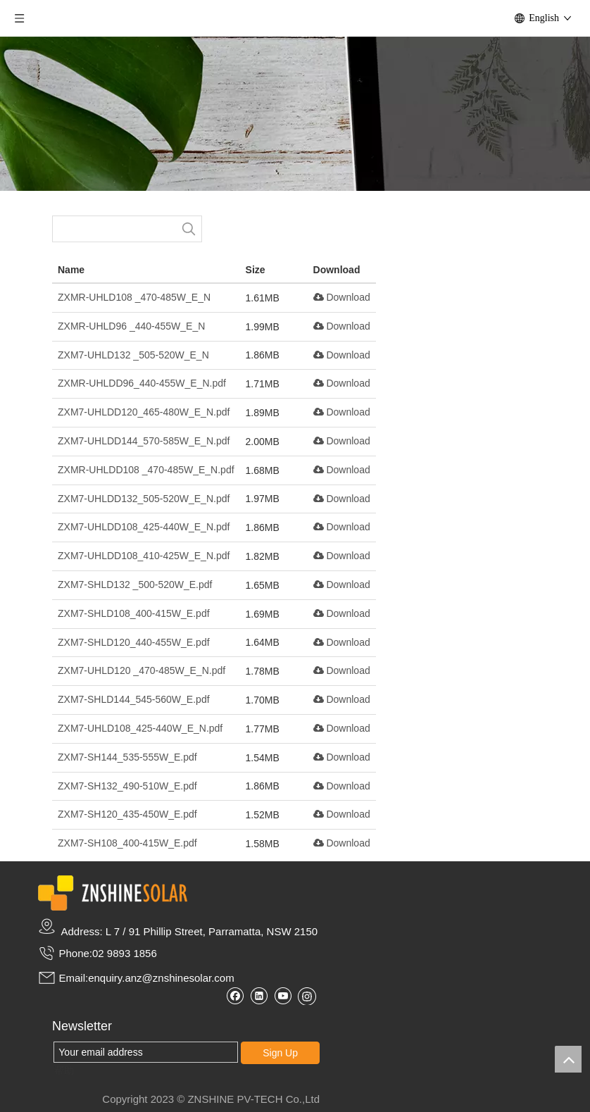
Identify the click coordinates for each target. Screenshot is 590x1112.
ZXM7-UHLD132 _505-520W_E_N (133, 355)
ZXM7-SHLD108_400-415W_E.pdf (134, 613)
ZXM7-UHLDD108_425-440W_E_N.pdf (144, 526)
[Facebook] (235, 995)
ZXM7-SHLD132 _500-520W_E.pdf (135, 584)
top (568, 1059)
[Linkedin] (259, 995)
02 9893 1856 (124, 953)
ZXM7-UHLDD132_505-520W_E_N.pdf (144, 498)
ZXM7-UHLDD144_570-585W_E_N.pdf (144, 440)
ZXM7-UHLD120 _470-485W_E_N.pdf (141, 670)
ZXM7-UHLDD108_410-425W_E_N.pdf (144, 555)
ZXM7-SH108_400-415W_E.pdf (127, 843)
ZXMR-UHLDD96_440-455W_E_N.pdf (142, 383)
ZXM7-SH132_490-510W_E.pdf (127, 786)
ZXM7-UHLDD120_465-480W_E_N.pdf (144, 412)
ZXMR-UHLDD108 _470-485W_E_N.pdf (146, 469)
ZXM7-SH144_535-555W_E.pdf (127, 757)
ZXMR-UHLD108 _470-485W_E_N (134, 297)
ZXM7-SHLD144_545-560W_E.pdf (134, 699)
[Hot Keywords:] (188, 229)
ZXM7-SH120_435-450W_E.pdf (127, 814)
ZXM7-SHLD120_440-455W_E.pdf (134, 642)
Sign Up (280, 1052)
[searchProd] (114, 229)
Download (341, 297)
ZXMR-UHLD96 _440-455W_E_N (131, 326)
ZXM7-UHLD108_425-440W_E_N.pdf (140, 728)
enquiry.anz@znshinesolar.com (161, 978)
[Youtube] (282, 995)
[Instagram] (307, 996)
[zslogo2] (112, 893)
